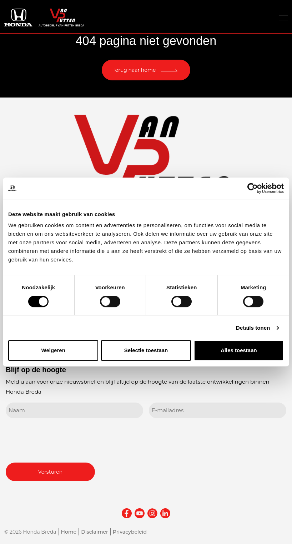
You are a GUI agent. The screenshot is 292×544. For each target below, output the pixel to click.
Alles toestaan (239, 350)
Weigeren (53, 350)
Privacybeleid (130, 532)
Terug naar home (134, 70)
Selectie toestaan (146, 350)
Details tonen (253, 328)
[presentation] (60, 439)
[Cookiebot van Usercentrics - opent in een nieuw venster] (252, 188)
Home (69, 532)
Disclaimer (94, 532)
